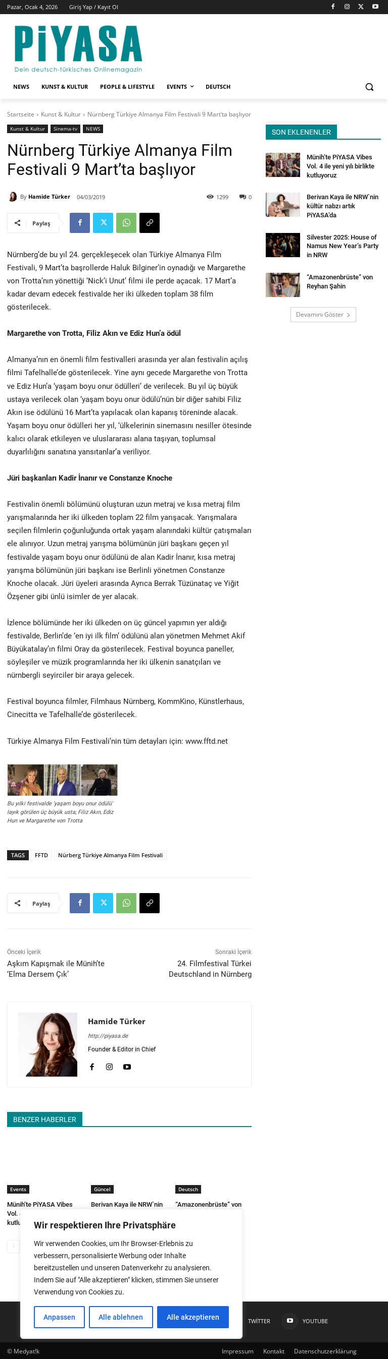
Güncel (102, 1189)
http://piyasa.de (108, 1036)
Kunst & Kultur (61, 114)
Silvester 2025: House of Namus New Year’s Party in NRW (343, 242)
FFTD (41, 855)
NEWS (93, 129)
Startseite (20, 114)
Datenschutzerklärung (325, 1349)
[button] (369, 87)
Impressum (238, 1349)
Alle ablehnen (121, 1317)
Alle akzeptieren (193, 1317)
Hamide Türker (49, 196)
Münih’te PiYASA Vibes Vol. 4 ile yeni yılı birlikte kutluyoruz (339, 165)
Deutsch (188, 1189)
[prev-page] (13, 1245)
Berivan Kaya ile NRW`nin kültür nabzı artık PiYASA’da (341, 204)
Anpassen (59, 1317)
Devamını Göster (323, 310)
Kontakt (273, 1349)
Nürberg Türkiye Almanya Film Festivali (110, 855)
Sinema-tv (65, 129)
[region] (131, 1274)
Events (18, 1189)
